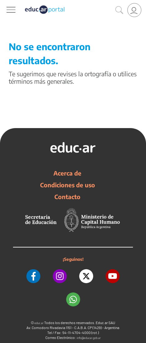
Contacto (67, 196)
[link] (134, 10)
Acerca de (67, 173)
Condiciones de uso (67, 185)
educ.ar (38, 323)
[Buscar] (119, 10)
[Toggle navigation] (6, 3)
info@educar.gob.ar (89, 338)
